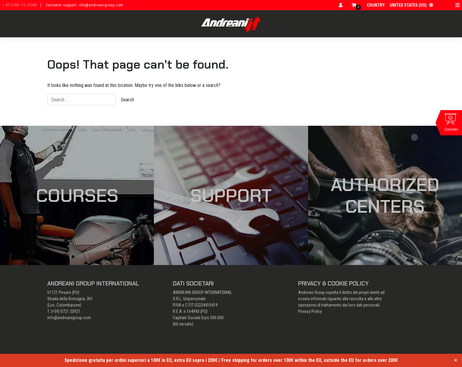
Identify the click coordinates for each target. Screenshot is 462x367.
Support (231, 195)
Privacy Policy (310, 311)
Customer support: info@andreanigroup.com (84, 5)
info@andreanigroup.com (69, 317)
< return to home (20, 5)
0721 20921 (70, 311)
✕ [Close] (455, 360)
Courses (77, 195)
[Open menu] (457, 5)
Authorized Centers (385, 195)
